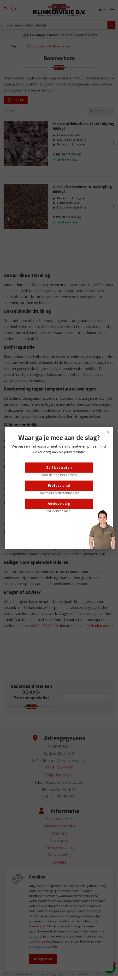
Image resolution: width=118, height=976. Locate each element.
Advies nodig (59, 503)
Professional (59, 485)
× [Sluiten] (108, 432)
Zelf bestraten (59, 467)
